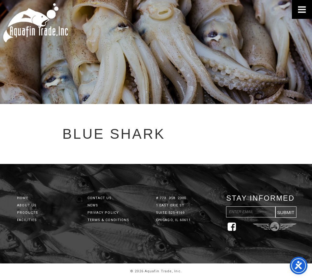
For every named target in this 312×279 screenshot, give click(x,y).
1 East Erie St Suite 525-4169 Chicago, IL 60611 (173, 212)
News (92, 205)
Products (27, 213)
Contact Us (99, 198)
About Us (27, 205)
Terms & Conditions (108, 220)
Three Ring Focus (274, 226)
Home (22, 198)
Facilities (27, 220)
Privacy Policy (103, 213)
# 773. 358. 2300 (171, 198)
